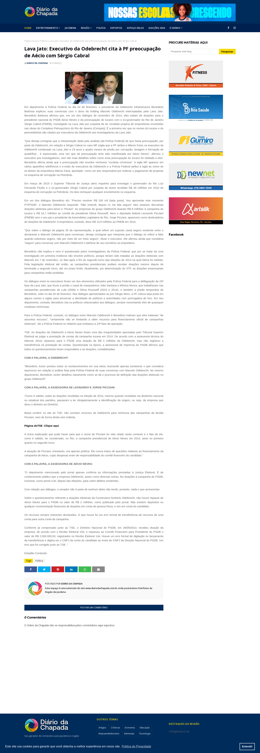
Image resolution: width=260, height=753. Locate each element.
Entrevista (129, 733)
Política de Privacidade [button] (136, 746)
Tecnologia (144, 733)
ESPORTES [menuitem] (116, 27)
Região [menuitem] (85, 27)
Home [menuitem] (27, 27)
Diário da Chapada (37, 63)
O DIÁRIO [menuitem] (175, 27)
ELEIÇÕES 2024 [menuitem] (157, 27)
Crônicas (115, 727)
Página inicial (31, 40)
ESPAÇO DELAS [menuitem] (135, 27)
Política (43, 40)
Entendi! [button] (247, 746)
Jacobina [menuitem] (70, 27)
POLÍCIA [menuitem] (101, 27)
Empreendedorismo (109, 733)
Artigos (102, 727)
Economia (130, 727)
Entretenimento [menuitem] (47, 27)
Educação (145, 727)
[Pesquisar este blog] (194, 51)
